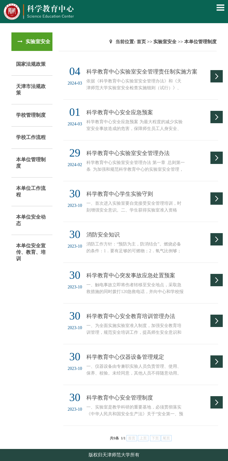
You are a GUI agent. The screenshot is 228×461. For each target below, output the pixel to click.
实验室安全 (164, 41)
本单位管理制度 (31, 163)
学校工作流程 (31, 137)
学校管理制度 (31, 115)
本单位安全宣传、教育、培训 (31, 252)
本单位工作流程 (31, 191)
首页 (141, 41)
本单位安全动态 (31, 220)
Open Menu (220, 7)
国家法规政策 (31, 64)
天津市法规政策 (31, 89)
